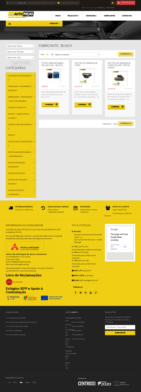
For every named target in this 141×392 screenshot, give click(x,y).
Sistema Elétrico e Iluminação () (16, 192)
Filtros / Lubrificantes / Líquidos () (19, 116)
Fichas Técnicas (78, 339)
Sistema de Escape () (16, 173)
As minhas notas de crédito (17, 326)
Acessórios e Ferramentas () (19, 78)
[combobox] (20, 46)
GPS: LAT (77, 271)
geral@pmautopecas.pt (68, 3)
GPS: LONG (78, 275)
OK (125, 247)
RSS (85, 292)
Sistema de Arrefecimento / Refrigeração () (19, 154)
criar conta (110, 8)
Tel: (75, 246)
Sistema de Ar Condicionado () (20, 144)
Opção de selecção (62, 55)
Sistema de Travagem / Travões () (18, 182)
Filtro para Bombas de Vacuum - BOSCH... (53, 64)
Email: (76, 280)
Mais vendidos (77, 326)
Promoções (76, 318)
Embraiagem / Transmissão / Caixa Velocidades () (20, 99)
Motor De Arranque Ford (86, 64)
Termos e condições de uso (69, 330)
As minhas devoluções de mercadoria (21, 322)
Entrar (101, 8)
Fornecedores (77, 335)
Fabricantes (76, 331)
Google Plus (96, 292)
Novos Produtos (78, 322)
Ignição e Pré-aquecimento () (20, 127)
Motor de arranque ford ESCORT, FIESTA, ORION (119, 65)
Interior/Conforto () (17, 107)
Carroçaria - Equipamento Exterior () (19, 88)
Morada (76, 231)
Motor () (11, 135)
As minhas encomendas (16, 318)
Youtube (91, 292)
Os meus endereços (14, 331)
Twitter (80, 292)
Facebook (75, 292)
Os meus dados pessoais (16, 335)
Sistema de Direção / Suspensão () (17, 165)
